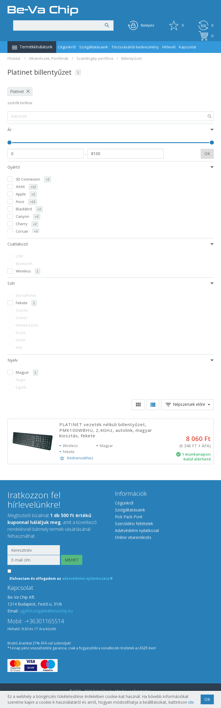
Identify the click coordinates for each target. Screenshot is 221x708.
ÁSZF (144, 648)
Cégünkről (67, 47)
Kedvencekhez (76, 458)
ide (191, 702)
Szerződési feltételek (134, 523)
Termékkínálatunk (31, 47)
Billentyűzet (131, 58)
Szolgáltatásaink (93, 47)
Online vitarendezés (133, 537)
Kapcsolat (187, 47)
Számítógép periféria (95, 58)
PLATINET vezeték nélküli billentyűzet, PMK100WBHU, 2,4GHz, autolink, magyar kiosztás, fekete (105, 430)
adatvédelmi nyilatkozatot (86, 578)
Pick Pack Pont (128, 516)
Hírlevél (168, 47)
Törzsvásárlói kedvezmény (135, 47)
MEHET (72, 560)
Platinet (17, 91)
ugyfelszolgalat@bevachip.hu (46, 611)
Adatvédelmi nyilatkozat (137, 530)
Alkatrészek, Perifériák (49, 58)
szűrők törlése (19, 102)
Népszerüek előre (187, 404)
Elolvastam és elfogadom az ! (60, 578)
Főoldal (13, 58)
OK (207, 153)
